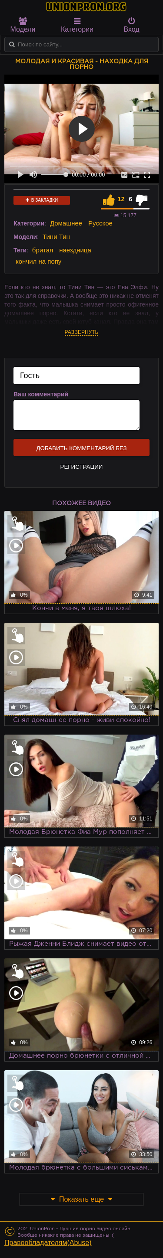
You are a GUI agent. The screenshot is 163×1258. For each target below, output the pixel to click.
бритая (42, 250)
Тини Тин (56, 236)
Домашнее (66, 223)
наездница (75, 250)
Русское (100, 223)
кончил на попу (38, 261)
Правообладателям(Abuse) (48, 1242)
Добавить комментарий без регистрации (81, 450)
